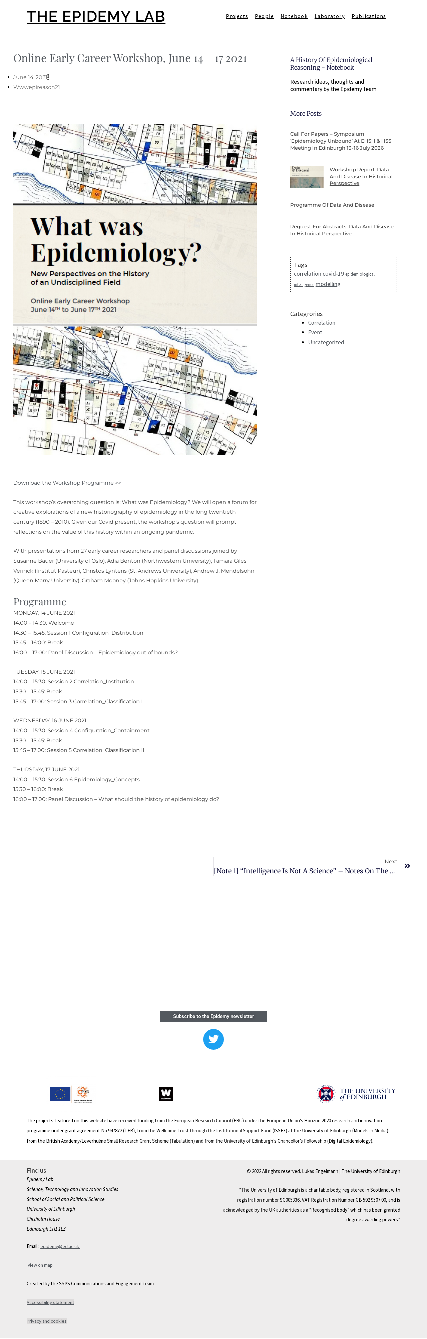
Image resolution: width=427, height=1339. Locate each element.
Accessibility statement (51, 1303)
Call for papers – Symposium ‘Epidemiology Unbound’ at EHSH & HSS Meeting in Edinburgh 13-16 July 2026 (339, 144)
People (264, 16)
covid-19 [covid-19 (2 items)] (333, 280)
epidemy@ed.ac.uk (60, 1247)
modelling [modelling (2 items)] (328, 291)
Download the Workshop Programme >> (67, 483)
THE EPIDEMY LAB (101, 16)
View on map (40, 1266)
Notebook (294, 16)
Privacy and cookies (47, 1322)
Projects (237, 16)
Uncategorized (326, 349)
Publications (369, 16)
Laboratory (330, 16)
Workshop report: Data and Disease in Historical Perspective (361, 183)
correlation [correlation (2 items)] (307, 280)
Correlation (322, 330)
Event (315, 339)
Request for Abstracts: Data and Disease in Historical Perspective (335, 237)
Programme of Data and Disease (335, 212)
